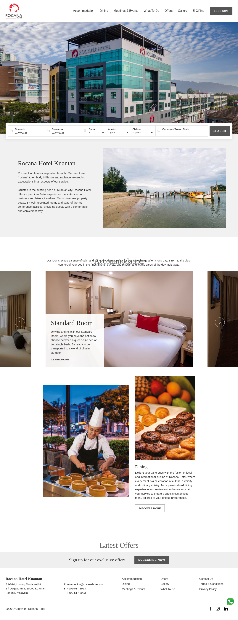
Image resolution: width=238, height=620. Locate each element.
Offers (169, 10)
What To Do (151, 10)
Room (92, 129)
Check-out (58, 129)
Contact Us (206, 578)
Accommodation (83, 10)
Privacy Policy (208, 589)
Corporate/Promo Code (175, 129)
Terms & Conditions (211, 583)
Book (221, 11)
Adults (111, 129)
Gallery (182, 10)
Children (137, 129)
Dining (104, 10)
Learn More (60, 360)
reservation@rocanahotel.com (85, 584)
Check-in (20, 129)
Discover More (150, 508)
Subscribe (151, 560)
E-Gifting (198, 10)
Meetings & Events (126, 10)
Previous (16, 319)
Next (217, 319)
